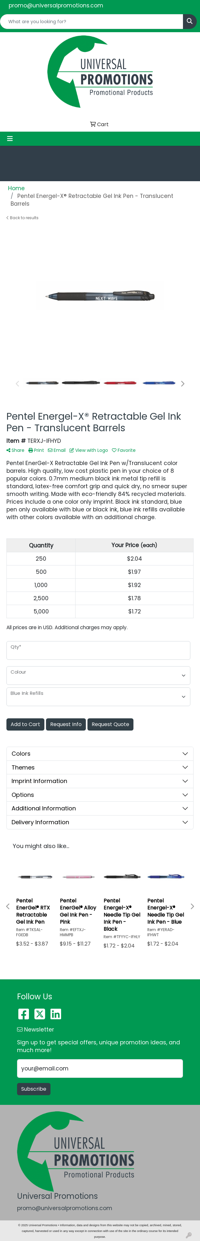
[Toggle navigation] (10, 138)
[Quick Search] (91, 21)
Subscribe (33, 1089)
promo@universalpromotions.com (56, 5)
